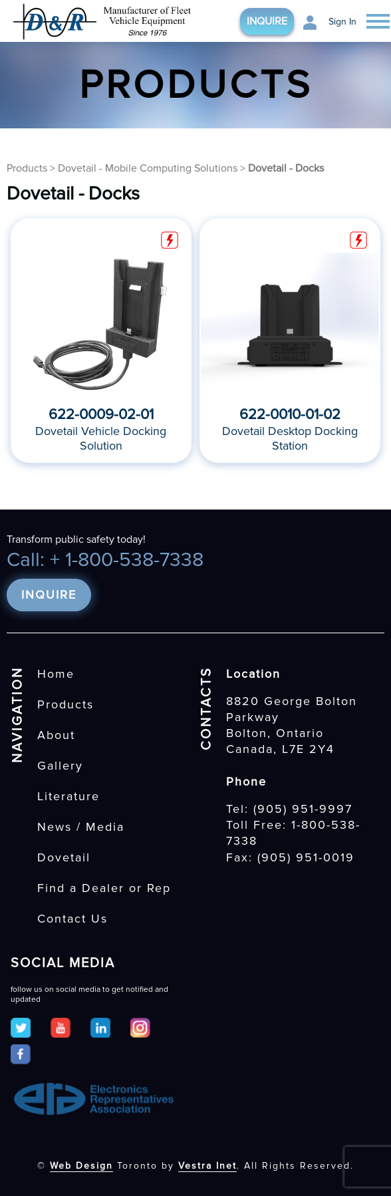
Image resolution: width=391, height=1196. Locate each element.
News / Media (80, 827)
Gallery (60, 765)
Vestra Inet (207, 1165)
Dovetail (63, 857)
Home (55, 674)
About (56, 735)
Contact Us (72, 918)
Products (27, 168)
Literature (68, 796)
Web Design (81, 1165)
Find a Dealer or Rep (104, 888)
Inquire (267, 21)
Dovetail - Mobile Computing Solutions (147, 168)
